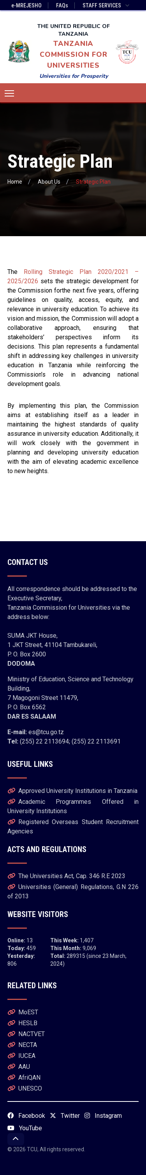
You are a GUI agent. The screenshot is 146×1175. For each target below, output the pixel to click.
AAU (18, 1066)
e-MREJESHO (26, 5)
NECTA (22, 1045)
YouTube (24, 1128)
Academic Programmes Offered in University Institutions (73, 806)
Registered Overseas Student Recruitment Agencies (73, 826)
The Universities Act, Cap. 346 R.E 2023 (66, 876)
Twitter (65, 1115)
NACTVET (26, 1034)
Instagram (103, 1115)
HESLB (22, 1023)
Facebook (26, 1115)
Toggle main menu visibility (10, 91)
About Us (49, 182)
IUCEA (21, 1055)
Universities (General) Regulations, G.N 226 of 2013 (73, 891)
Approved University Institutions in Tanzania (72, 790)
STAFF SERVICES (106, 5)
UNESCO (24, 1088)
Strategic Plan (93, 182)
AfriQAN (23, 1077)
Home (14, 182)
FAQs (62, 5)
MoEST (22, 1012)
